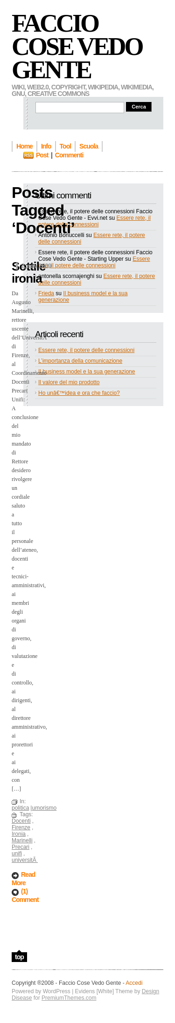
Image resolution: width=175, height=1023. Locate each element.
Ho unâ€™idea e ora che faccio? (79, 393)
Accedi (134, 983)
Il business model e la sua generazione (86, 371)
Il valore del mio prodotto (68, 382)
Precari (20, 847)
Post (42, 155)
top (19, 957)
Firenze (21, 827)
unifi (17, 853)
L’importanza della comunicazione (80, 361)
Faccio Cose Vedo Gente (77, 46)
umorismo (44, 808)
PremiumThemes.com (69, 998)
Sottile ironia (28, 272)
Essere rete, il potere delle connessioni (94, 221)
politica (20, 808)
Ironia (19, 834)
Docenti (21, 821)
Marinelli (22, 840)
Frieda (46, 293)
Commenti (69, 155)
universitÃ (25, 860)
